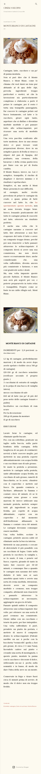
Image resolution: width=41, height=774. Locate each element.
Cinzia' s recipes (11, 8)
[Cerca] (36, 3)
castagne (13, 706)
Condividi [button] (6, 703)
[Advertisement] (20, 734)
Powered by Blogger (20, 767)
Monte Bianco (32, 706)
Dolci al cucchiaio (21, 706)
